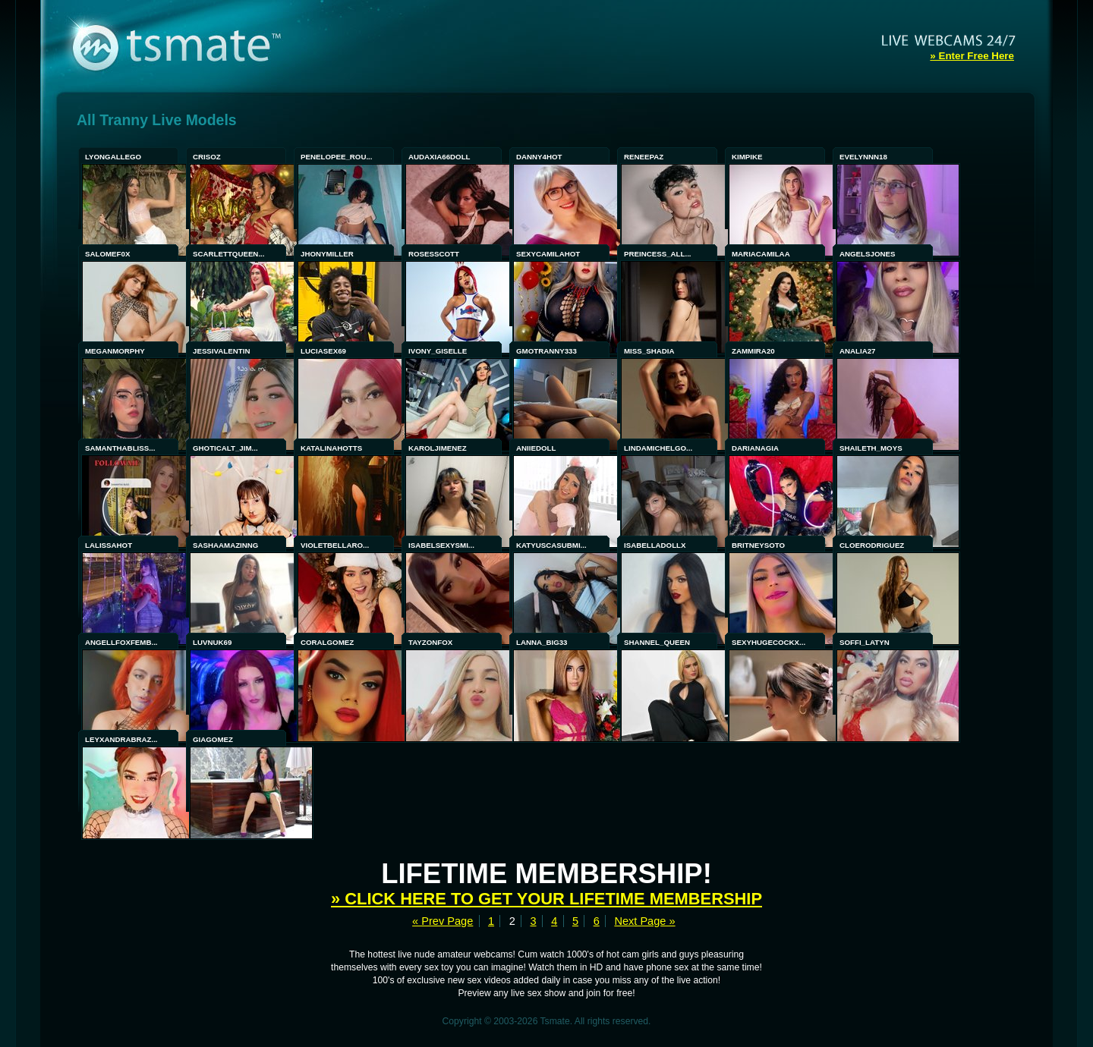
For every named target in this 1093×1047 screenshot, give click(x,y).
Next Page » (644, 921)
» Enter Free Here (972, 55)
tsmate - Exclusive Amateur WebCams (211, 45)
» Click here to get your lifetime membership (546, 898)
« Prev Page (442, 921)
